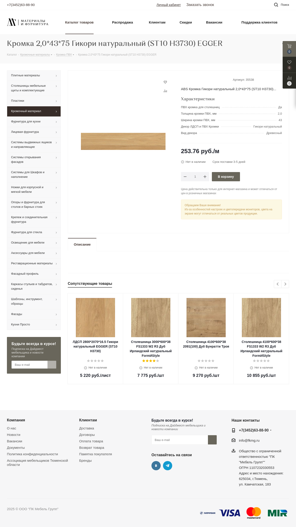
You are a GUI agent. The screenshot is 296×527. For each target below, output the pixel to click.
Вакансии (14, 441)
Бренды (85, 460)
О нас (11, 428)
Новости (13, 435)
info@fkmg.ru (249, 440)
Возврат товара (91, 448)
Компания (16, 420)
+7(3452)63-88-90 (21, 5)
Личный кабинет (169, 5)
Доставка (86, 428)
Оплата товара (91, 441)
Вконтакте (156, 465)
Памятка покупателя (95, 454)
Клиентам (88, 420)
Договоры (87, 435)
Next (285, 284)
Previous (278, 284)
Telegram (167, 465)
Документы (16, 448)
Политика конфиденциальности (32, 454)
